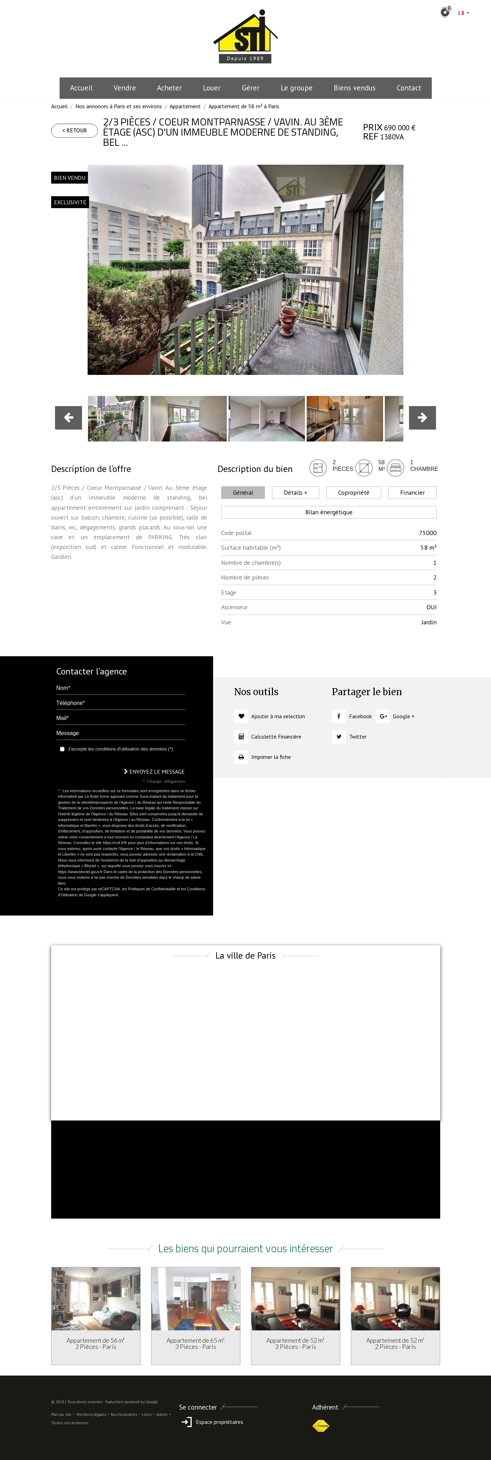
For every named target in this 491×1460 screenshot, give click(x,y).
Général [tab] (243, 492)
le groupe (297, 87)
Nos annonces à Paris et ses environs (118, 106)
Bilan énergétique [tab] (329, 512)
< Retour (74, 130)
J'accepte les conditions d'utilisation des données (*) (120, 749)
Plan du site (61, 1414)
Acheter (169, 87)
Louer (212, 87)
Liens (146, 1414)
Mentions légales (91, 1414)
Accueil (81, 87)
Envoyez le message (154, 771)
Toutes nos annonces (69, 1422)
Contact (409, 87)
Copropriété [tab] (353, 492)
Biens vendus (355, 87)
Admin (162, 1414)
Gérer (251, 87)
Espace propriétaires (211, 1421)
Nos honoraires (124, 1414)
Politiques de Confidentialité (152, 889)
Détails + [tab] (295, 492)
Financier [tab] (412, 492)
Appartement (185, 106)
